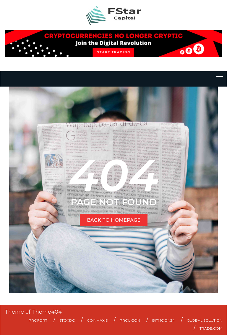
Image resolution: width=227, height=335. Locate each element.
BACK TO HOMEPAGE (113, 220)
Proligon (130, 320)
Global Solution (204, 320)
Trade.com (211, 328)
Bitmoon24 (163, 320)
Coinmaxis (97, 320)
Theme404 (47, 312)
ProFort (38, 320)
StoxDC (67, 320)
